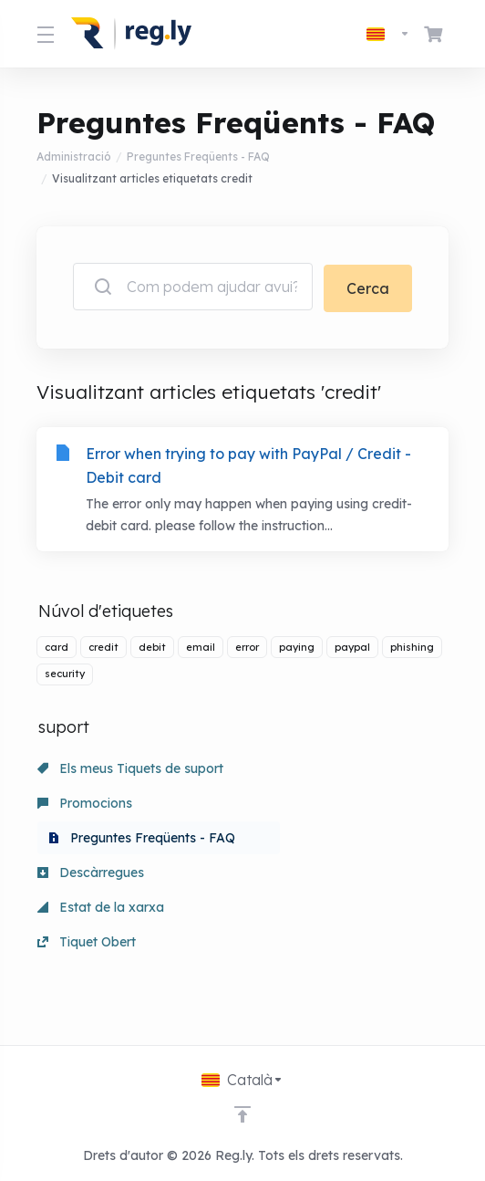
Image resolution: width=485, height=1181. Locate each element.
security (65, 672)
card (56, 645)
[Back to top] (242, 1114)
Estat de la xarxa (100, 927)
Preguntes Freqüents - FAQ (198, 156)
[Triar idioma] (388, 33)
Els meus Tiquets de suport (130, 766)
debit (152, 645)
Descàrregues (90, 892)
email (200, 645)
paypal (352, 645)
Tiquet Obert (86, 962)
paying (297, 645)
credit (103, 645)
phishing (412, 645)
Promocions (84, 801)
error (247, 645)
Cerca (367, 286)
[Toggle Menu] (43, 33)
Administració (73, 156)
